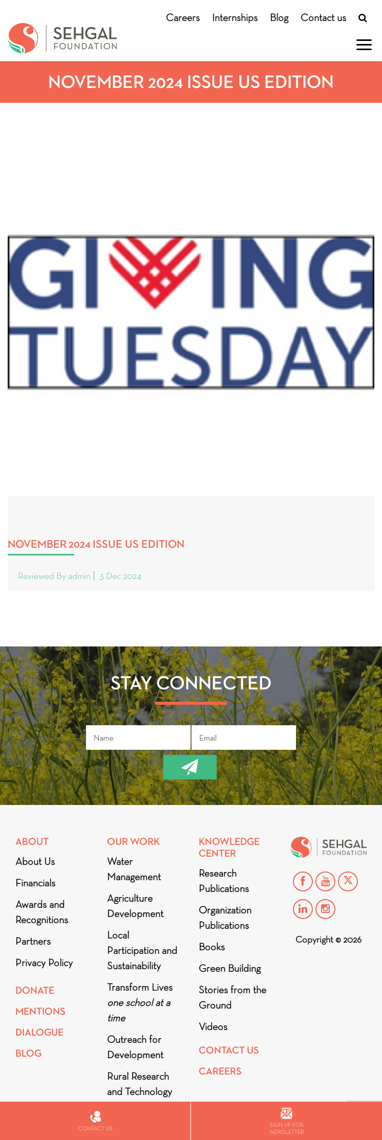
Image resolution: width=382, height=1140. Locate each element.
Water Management (134, 869)
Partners (33, 941)
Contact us (323, 17)
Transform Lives (140, 1002)
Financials (35, 883)
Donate (34, 990)
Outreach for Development (135, 1047)
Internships (235, 17)
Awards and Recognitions (41, 912)
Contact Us (229, 1050)
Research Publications (224, 881)
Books (212, 947)
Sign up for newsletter (287, 1121)
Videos (213, 1026)
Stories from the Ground (232, 997)
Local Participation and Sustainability (142, 950)
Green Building (230, 968)
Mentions (40, 1011)
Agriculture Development (135, 906)
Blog (279, 17)
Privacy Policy (44, 962)
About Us (35, 861)
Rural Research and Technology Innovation (139, 1091)
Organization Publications (225, 917)
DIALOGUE (39, 1032)
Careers (183, 17)
